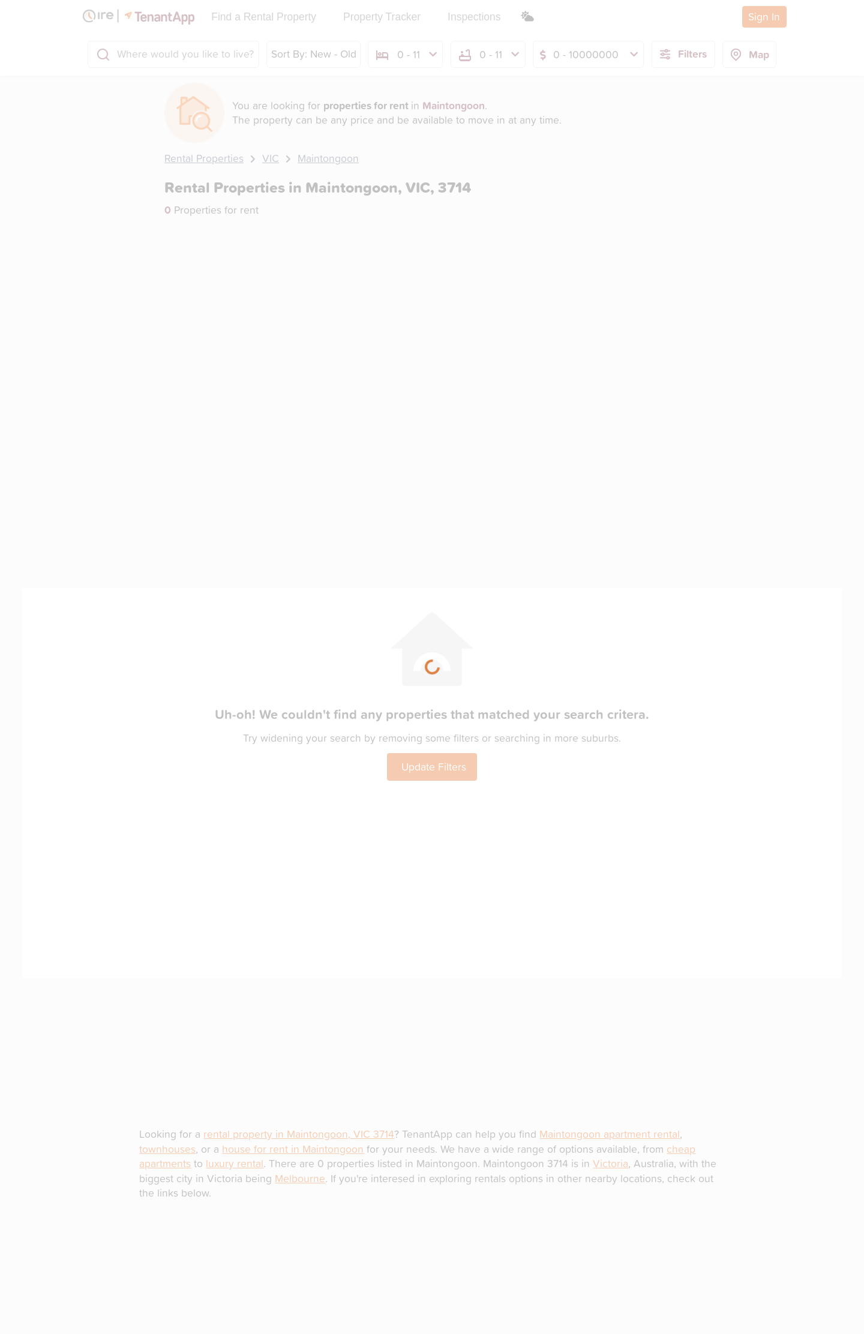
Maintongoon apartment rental (609, 1133)
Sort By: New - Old (313, 53)
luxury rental (234, 1163)
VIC (270, 158)
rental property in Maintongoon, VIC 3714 (298, 1133)
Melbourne (300, 1178)
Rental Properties (204, 158)
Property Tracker (382, 17)
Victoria (610, 1163)
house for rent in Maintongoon (293, 1148)
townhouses (167, 1148)
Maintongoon (328, 158)
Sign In (764, 16)
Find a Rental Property (263, 17)
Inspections (474, 17)
